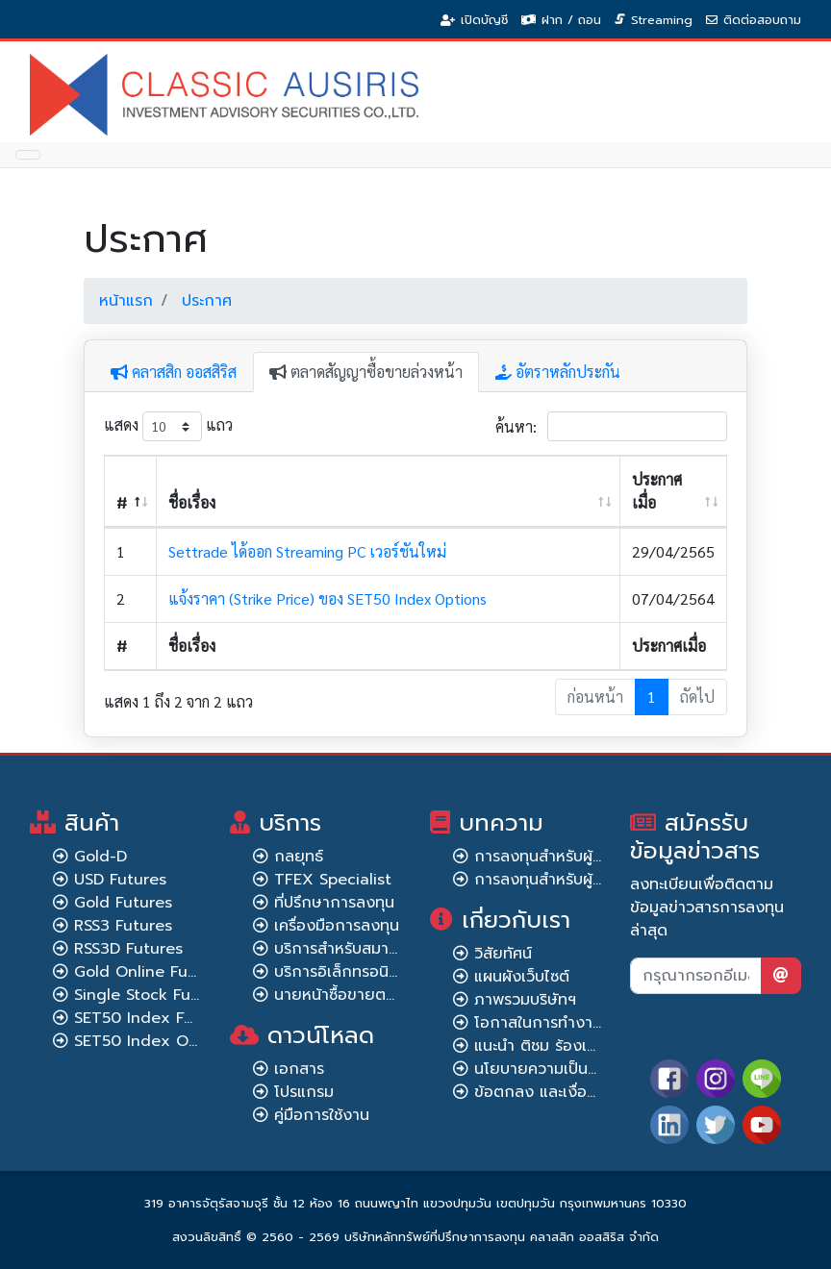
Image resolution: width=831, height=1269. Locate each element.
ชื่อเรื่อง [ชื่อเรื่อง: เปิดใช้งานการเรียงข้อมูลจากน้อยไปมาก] (191, 502)
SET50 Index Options (154, 1041)
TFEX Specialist (332, 879)
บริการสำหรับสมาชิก (341, 948)
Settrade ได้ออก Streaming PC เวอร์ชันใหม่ (307, 551)
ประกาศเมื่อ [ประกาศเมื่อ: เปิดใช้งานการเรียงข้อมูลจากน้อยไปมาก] (657, 490)
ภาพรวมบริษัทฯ (525, 999)
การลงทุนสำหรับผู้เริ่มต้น (554, 856)
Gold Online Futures (150, 971)
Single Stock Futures (152, 995)
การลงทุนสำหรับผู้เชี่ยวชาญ (566, 879)
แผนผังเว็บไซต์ (521, 976)
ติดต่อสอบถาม (762, 20)
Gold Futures (123, 902)
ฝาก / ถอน (571, 20)
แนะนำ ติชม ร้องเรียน (544, 1046)
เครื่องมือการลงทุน (336, 925)
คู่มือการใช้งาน (321, 1115)
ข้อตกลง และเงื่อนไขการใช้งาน (576, 1092)
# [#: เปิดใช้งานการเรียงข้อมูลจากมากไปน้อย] (121, 502)
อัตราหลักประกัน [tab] (557, 371)
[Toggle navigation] (27, 155)
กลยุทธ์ (298, 856)
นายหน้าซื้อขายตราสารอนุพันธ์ (374, 995)
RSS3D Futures (128, 948)
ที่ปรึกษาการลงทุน (334, 902)
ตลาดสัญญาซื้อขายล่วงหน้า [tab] (366, 371)
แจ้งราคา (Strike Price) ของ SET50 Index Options (327, 598)
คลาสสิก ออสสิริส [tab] (174, 371)
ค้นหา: (611, 426)
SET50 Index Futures (153, 1018)
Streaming (661, 20)
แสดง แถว (168, 426)
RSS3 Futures (123, 925)
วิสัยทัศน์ (503, 953)
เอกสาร (299, 1069)
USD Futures (120, 879)
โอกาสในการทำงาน (538, 1022)
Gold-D (100, 856)
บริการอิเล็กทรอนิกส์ (341, 971)
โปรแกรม (304, 1092)
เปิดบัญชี (484, 20)
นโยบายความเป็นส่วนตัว (554, 1069)
